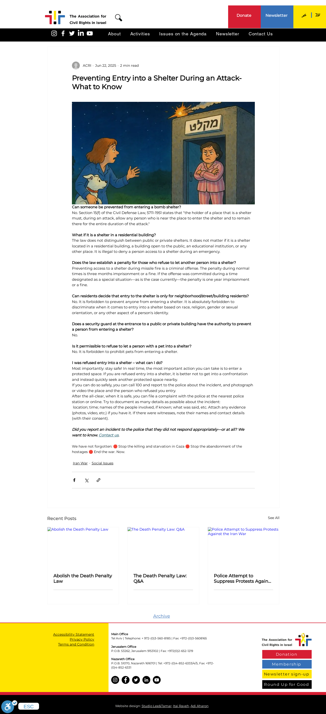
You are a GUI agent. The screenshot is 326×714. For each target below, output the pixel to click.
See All (274, 518)
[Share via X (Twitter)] (86, 480)
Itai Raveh (181, 706)
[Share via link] (98, 480)
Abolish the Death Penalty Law (82, 578)
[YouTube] (157, 680)
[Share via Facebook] (74, 480)
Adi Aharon (200, 706)
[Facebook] (126, 680)
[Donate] (244, 15)
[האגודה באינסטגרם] (54, 33)
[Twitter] (136, 680)
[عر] (304, 14)
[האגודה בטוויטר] (72, 33)
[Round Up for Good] (287, 684)
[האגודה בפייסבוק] (63, 33)
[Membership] (287, 664)
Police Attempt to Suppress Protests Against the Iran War (243, 578)
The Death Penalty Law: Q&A (160, 578)
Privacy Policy (82, 639)
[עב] (317, 14)
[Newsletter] (277, 15)
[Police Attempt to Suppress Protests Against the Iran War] (243, 547)
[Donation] (287, 654)
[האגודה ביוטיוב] (89, 33)
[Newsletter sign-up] (287, 674)
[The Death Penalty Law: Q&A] (163, 547)
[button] (118, 18)
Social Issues (102, 463)
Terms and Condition (76, 644)
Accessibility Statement (73, 634)
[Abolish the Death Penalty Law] (83, 547)
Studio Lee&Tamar (157, 706)
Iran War (80, 463)
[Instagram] (115, 680)
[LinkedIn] (81, 33)
